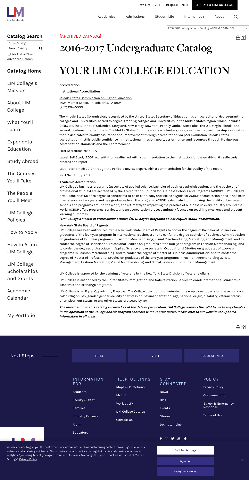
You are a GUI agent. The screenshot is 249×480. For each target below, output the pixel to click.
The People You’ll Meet (19, 198)
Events (165, 410)
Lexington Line (171, 426)
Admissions (135, 16)
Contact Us (124, 422)
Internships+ (194, 16)
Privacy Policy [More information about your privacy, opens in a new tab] (28, 459)
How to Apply (22, 234)
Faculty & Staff (84, 402)
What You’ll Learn (20, 127)
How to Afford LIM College (23, 250)
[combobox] (208, 30)
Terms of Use (212, 417)
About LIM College (18, 108)
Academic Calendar (18, 296)
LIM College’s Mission (22, 88)
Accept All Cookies (185, 471)
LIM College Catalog (130, 413)
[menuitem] (145, 5)
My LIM (121, 397)
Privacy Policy (213, 389)
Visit (158, 5)
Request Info (177, 5)
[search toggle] (236, 16)
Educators (80, 434)
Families (79, 410)
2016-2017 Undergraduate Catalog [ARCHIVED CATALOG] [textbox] (201, 30)
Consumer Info (214, 397)
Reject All (185, 461)
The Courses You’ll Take (21, 179)
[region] (124, 460)
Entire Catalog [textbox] (17, 45)
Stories (165, 418)
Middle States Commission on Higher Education (95, 100)
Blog (163, 402)
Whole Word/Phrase (23, 56)
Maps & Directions (130, 389)
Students (79, 394)
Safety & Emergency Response (218, 407)
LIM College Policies (20, 218)
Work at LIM (125, 405)
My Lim (145, 5)
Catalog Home (24, 73)
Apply (98, 358)
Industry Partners (86, 418)
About (219, 16)
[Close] (242, 460)
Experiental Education (20, 147)
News (164, 394)
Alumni (78, 426)
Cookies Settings (185, 450)
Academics (107, 16)
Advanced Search (20, 61)
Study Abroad (23, 163)
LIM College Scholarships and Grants (22, 273)
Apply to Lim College (214, 5)
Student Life (164, 16)
